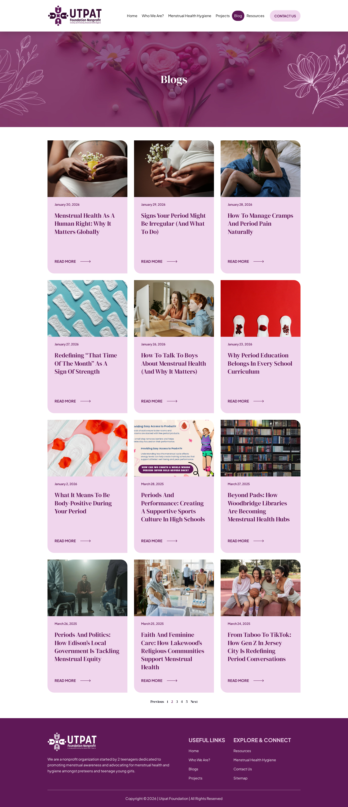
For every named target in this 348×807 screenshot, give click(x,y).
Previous (157, 701)
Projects (223, 15)
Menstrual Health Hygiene (189, 15)
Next (194, 701)
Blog (238, 15)
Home (132, 15)
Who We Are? (153, 15)
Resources (255, 15)
